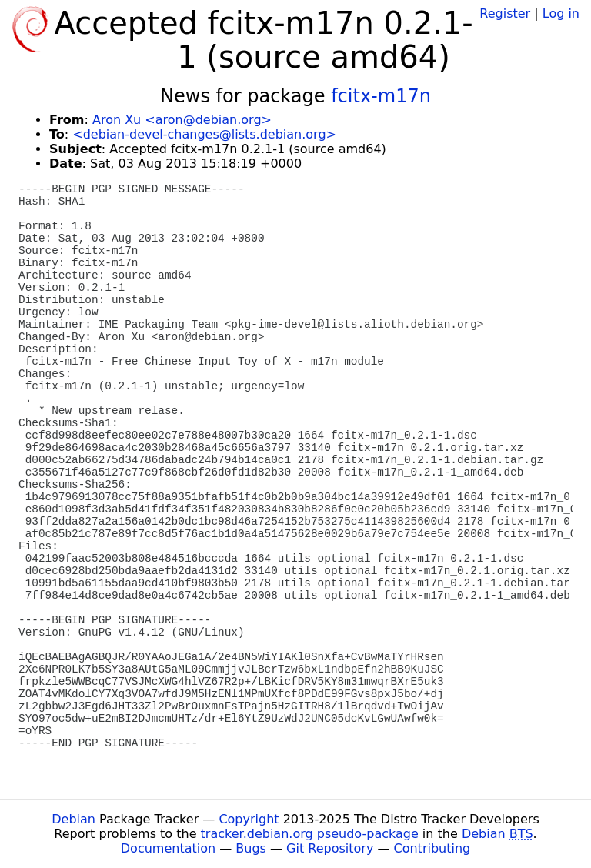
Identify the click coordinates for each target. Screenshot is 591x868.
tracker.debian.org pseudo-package (310, 833)
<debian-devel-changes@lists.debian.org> (204, 134)
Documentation (168, 848)
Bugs (250, 848)
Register (504, 13)
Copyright (249, 819)
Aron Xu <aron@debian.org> (182, 119)
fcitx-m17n (381, 96)
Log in (561, 13)
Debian (73, 819)
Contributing (432, 848)
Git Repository (329, 848)
